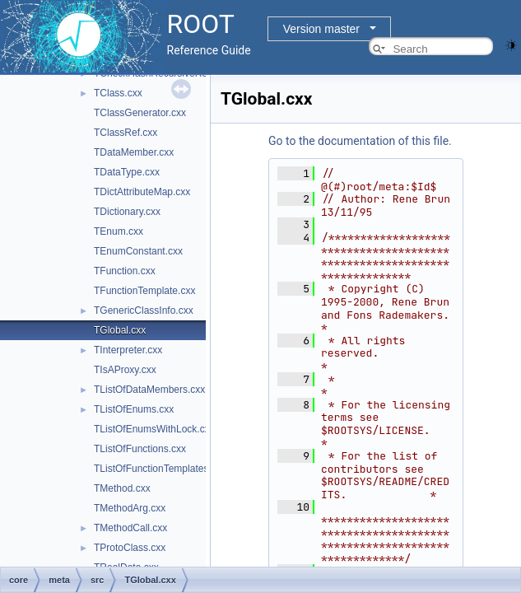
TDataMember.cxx (134, 152)
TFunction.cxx (125, 271)
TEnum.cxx (118, 231)
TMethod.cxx (122, 488)
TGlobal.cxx (120, 330)
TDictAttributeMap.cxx (142, 192)
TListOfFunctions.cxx (140, 449)
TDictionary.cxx (127, 211)
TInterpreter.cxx (128, 350)
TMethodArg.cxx (129, 508)
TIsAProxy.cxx (125, 370)
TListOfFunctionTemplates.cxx (160, 468)
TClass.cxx (118, 93)
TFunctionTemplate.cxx (144, 290)
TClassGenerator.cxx (140, 113)
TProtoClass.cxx (129, 547)
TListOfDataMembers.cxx (149, 389)
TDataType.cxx (127, 172)
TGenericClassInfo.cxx (143, 310)
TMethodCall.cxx (130, 528)
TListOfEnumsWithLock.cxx (154, 429)
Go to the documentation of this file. (360, 140)
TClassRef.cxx (125, 132)
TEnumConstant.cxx (138, 251)
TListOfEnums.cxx (134, 409)
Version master (321, 28)
